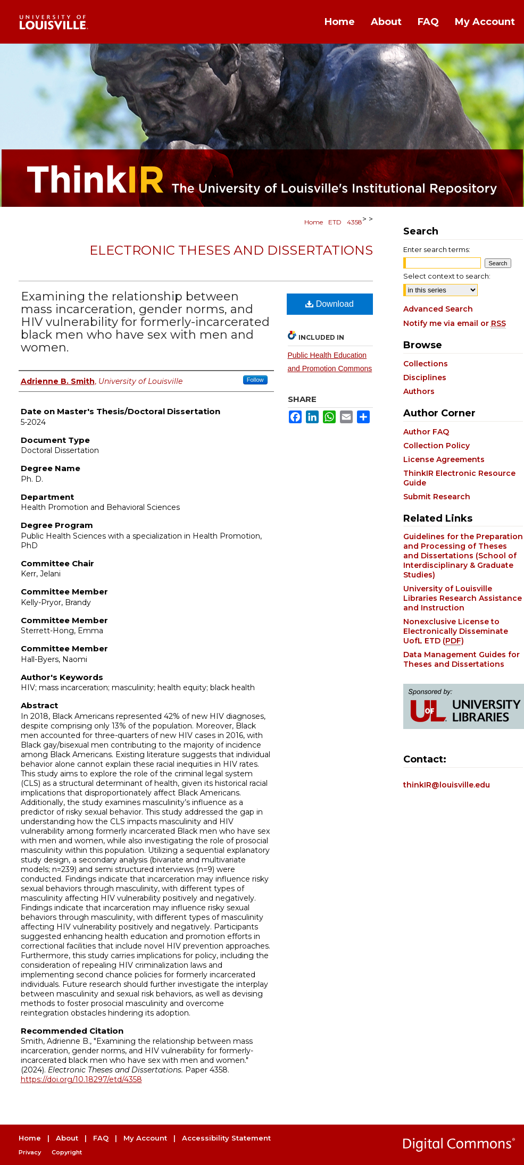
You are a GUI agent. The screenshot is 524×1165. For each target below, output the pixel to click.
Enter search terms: (436, 249)
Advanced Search (438, 309)
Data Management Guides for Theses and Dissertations (461, 659)
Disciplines (424, 377)
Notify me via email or (454, 323)
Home (313, 222)
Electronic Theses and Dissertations (231, 250)
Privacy (30, 1152)
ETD (335, 222)
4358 (354, 222)
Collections (425, 363)
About (67, 1138)
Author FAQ (426, 432)
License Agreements (444, 459)
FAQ (101, 1138)
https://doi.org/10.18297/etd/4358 (81, 1079)
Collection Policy (436, 445)
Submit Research (436, 496)
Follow (255, 379)
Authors (419, 391)
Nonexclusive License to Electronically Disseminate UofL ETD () (455, 631)
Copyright (67, 1152)
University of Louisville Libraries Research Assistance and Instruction (462, 598)
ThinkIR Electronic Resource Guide (459, 478)
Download (329, 303)
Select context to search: (446, 276)
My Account (145, 1138)
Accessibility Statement (226, 1138)
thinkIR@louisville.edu (446, 785)
